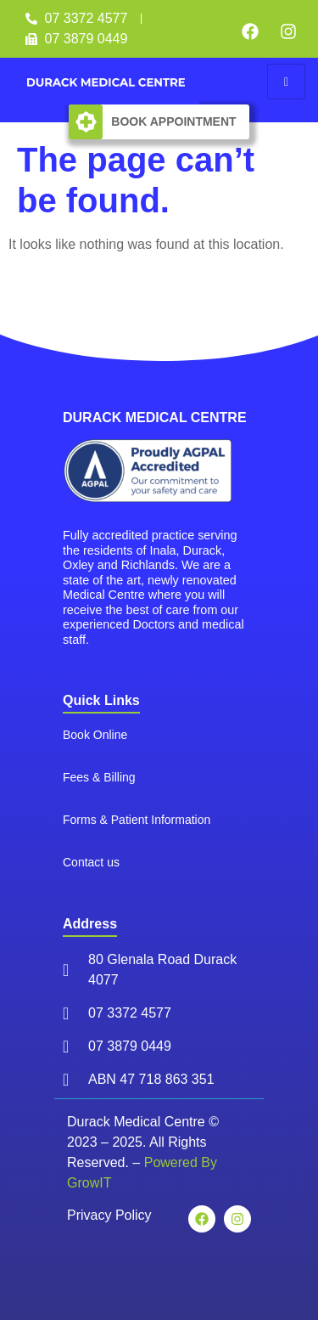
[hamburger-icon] (286, 81)
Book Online (95, 728)
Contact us (91, 855)
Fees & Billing (99, 770)
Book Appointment (173, 121)
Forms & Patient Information (136, 813)
